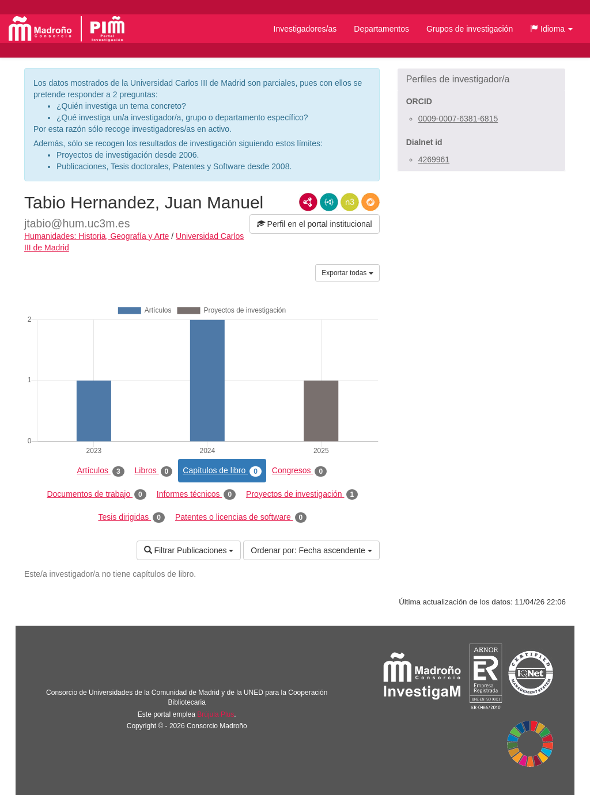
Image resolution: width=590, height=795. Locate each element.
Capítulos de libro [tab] (222, 471)
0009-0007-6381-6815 (458, 118)
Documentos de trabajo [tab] (96, 494)
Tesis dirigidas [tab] (131, 517)
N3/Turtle (350, 202)
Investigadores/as (305, 28)
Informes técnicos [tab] (196, 494)
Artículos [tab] (100, 471)
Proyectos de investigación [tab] (302, 494)
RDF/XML (308, 202)
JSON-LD (329, 202)
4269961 (434, 159)
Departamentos (381, 28)
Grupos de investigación (469, 28)
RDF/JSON (370, 202)
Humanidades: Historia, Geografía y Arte (96, 236)
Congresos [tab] (299, 471)
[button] (551, 28)
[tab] (481, 79)
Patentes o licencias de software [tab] (241, 517)
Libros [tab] (154, 471)
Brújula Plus (215, 714)
